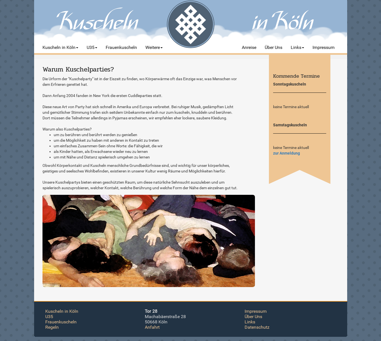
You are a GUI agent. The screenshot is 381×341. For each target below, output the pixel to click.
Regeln (52, 327)
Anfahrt (152, 327)
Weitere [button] (154, 47)
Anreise (249, 47)
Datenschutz (257, 327)
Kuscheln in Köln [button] (60, 47)
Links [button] (297, 47)
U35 (49, 316)
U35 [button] (92, 47)
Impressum (324, 47)
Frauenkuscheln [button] (121, 47)
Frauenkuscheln (61, 322)
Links (250, 322)
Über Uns (273, 47)
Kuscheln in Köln (61, 311)
